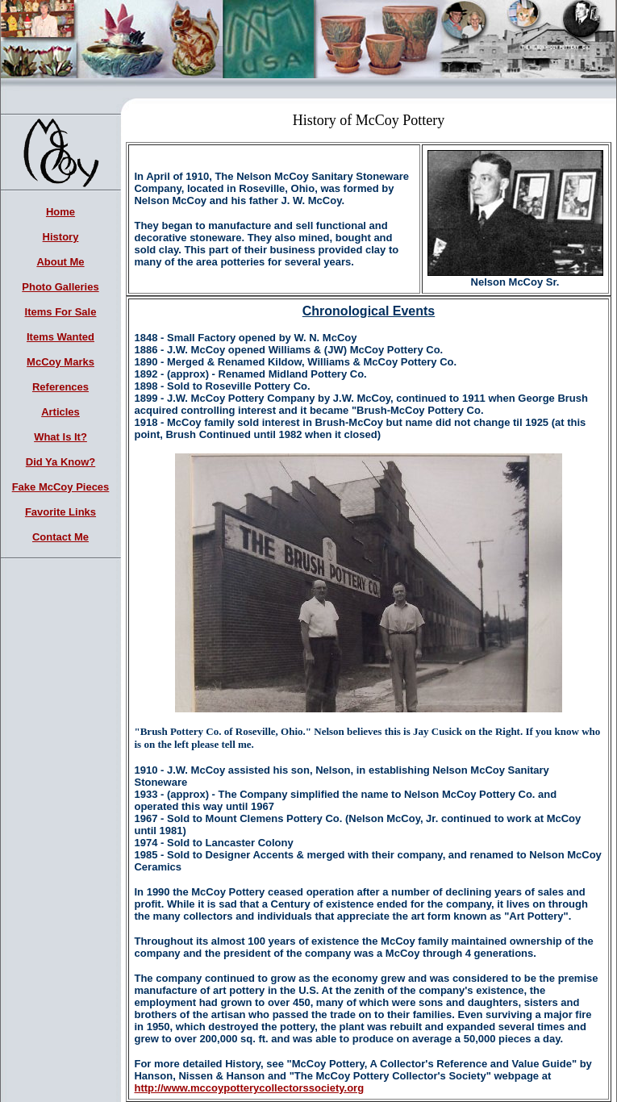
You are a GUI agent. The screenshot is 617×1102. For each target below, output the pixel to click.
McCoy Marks (60, 362)
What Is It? (60, 437)
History (61, 237)
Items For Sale (61, 312)
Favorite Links (60, 512)
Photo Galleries (60, 287)
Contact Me (60, 537)
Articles (60, 412)
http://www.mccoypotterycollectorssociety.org (249, 1088)
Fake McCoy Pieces (61, 487)
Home (60, 212)
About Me (60, 262)
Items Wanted (60, 337)
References (60, 387)
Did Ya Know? (60, 462)
